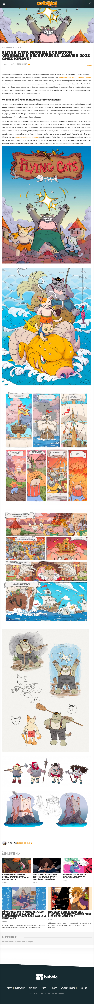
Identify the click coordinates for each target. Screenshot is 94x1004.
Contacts (53, 989)
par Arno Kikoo (23, 64)
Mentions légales (68, 989)
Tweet (89, 65)
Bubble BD (82, 989)
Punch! (88, 78)
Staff (9, 989)
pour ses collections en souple (27, 137)
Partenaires (20, 989)
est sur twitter (24, 843)
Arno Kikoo (9, 843)
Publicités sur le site (37, 989)
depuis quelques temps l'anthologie (72, 78)
